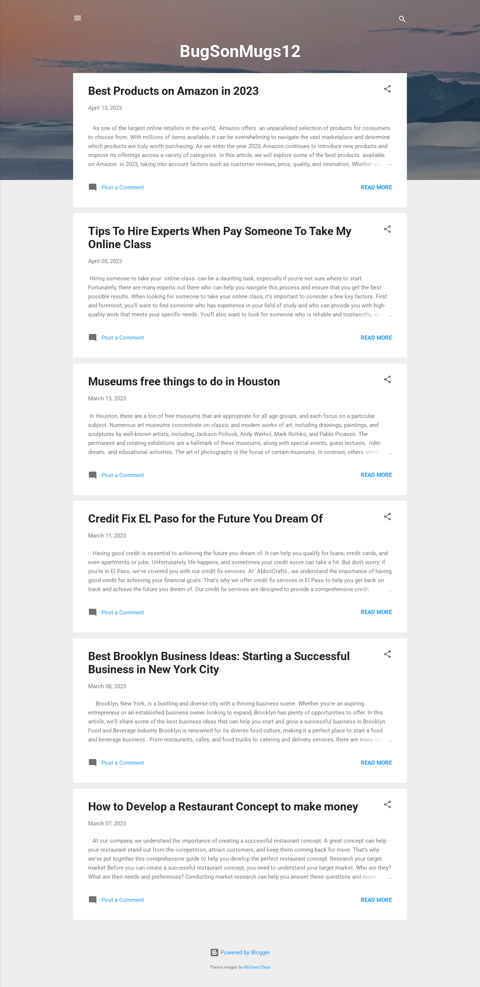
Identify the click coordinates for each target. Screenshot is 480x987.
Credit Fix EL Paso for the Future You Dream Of (205, 518)
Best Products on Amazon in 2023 (173, 90)
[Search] (402, 20)
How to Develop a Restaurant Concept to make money (223, 806)
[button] (387, 90)
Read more (376, 187)
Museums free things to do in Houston (184, 381)
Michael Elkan (257, 967)
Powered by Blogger (240, 952)
